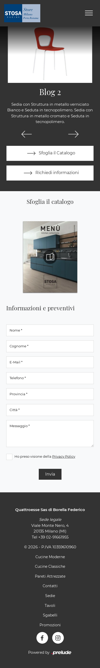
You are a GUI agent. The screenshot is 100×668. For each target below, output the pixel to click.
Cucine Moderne (50, 557)
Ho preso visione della (44, 456)
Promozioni (50, 625)
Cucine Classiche (50, 566)
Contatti (50, 586)
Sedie (50, 595)
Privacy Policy (63, 456)
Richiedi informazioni (50, 173)
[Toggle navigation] (89, 13)
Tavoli (50, 605)
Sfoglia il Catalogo (50, 153)
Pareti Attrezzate (50, 576)
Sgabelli (50, 615)
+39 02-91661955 (53, 537)
